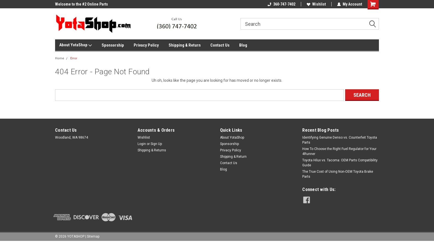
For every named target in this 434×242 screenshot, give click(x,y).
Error (73, 58)
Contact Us (219, 45)
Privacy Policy (146, 45)
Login (142, 144)
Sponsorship (113, 45)
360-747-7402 (281, 4)
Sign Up (156, 144)
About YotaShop (75, 45)
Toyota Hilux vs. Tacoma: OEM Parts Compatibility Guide (340, 162)
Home (59, 58)
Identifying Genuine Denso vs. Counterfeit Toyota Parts (339, 140)
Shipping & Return (185, 45)
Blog (243, 45)
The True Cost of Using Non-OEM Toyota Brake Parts (337, 174)
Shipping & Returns (152, 150)
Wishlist (316, 4)
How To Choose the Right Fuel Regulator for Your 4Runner (339, 151)
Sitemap (93, 236)
